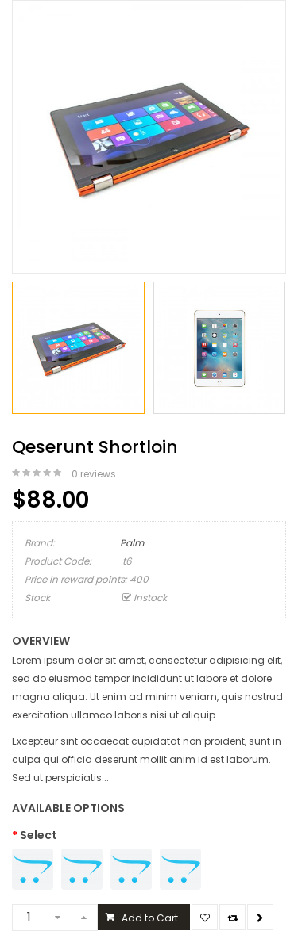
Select (38, 835)
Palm (132, 543)
